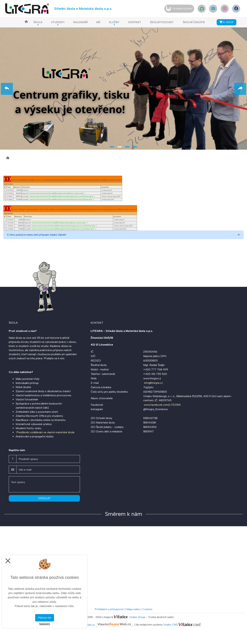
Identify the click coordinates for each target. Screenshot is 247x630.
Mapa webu (133, 609)
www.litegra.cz (152, 378)
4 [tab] (135, 146)
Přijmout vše (44, 617)
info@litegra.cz (153, 382)
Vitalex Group (137, 617)
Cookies (147, 609)
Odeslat (44, 498)
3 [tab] (127, 146)
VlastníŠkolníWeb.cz (102, 624)
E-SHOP (226, 22)
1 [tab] (112, 146)
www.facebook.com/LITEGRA (162, 404)
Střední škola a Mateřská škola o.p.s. (83, 9)
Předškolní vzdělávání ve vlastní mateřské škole (45, 432)
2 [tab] (119, 146)
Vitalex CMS (170, 624)
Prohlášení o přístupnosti (109, 609)
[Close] (238, 235)
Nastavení (44, 623)
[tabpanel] (123, 88)
